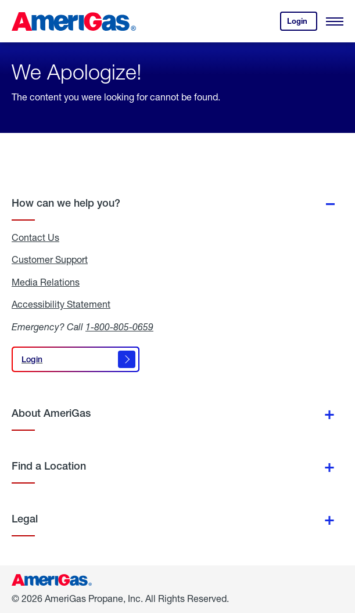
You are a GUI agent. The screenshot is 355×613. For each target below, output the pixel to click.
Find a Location (49, 466)
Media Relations (46, 282)
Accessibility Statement (61, 304)
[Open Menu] (334, 21)
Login (302, 23)
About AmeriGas (51, 413)
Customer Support (50, 259)
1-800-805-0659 (119, 326)
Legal (25, 519)
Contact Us (35, 237)
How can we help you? (66, 203)
